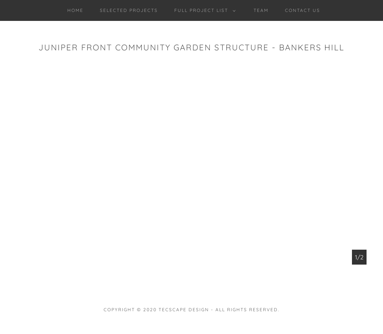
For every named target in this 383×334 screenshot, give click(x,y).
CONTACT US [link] (302, 10)
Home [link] (75, 10)
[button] (203, 10)
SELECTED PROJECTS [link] (129, 10)
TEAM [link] (261, 10)
